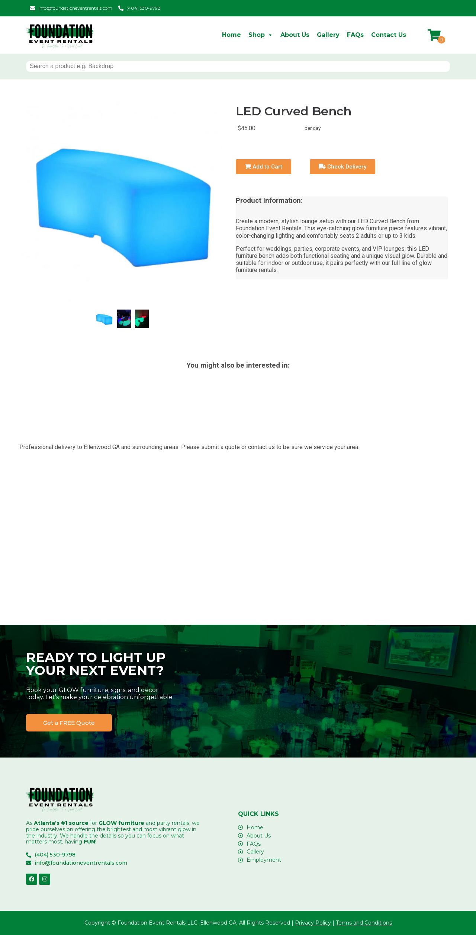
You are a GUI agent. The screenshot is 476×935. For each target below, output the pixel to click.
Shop (260, 35)
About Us (294, 34)
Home (231, 34)
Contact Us (388, 34)
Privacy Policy (313, 922)
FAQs (355, 34)
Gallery (328, 34)
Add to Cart (263, 166)
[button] (69, 722)
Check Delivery (342, 166)
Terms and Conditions (364, 922)
